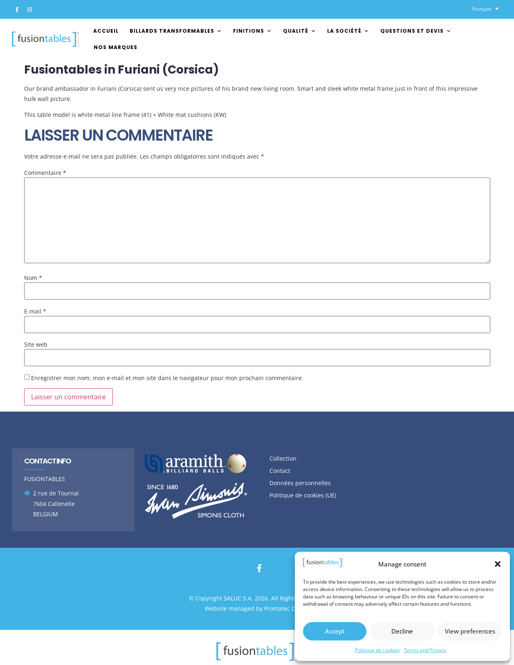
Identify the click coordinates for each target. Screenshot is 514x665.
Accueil (106, 30)
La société (348, 30)
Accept (335, 631)
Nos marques (115, 47)
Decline (402, 631)
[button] (498, 564)
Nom (33, 278)
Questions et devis (415, 30)
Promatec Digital (286, 608)
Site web (35, 344)
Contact (279, 471)
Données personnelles (300, 483)
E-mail (35, 311)
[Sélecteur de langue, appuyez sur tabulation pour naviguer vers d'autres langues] (485, 8)
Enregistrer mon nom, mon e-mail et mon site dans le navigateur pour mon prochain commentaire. (167, 378)
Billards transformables (176, 30)
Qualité (299, 30)
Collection (282, 458)
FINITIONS (252, 30)
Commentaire (45, 173)
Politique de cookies (377, 650)
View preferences (470, 631)
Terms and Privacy (425, 650)
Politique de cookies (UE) (302, 495)
